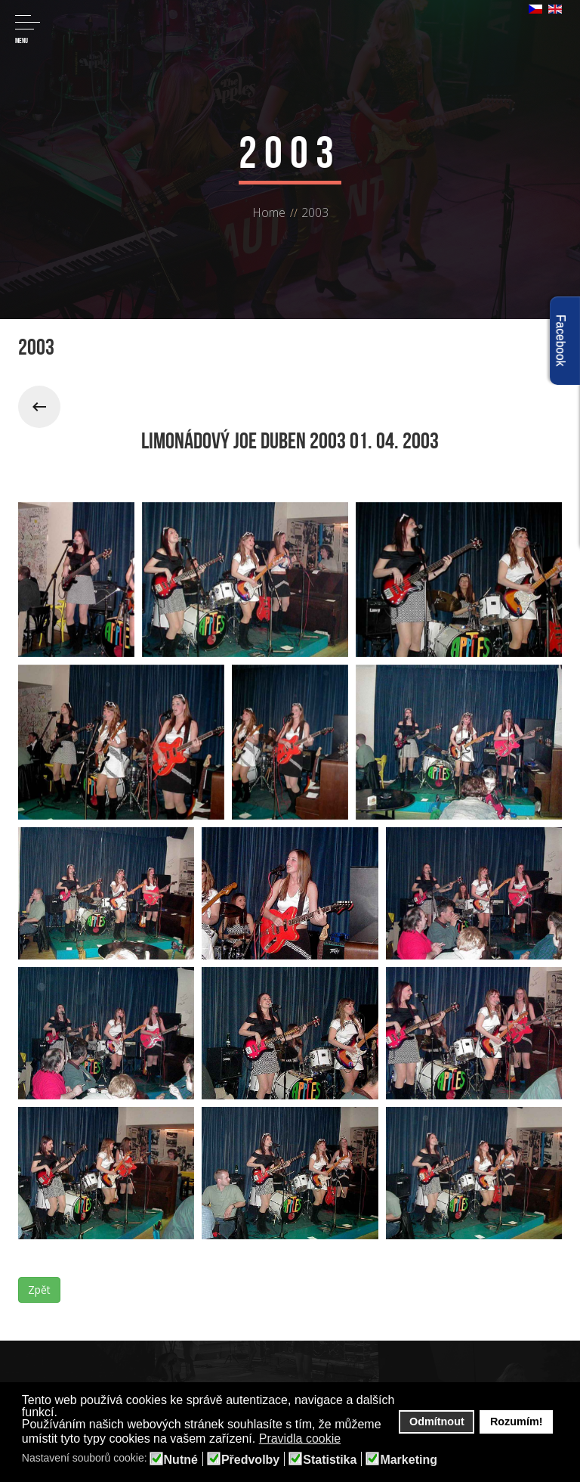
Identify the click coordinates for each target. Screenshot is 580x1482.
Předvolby (250, 1460)
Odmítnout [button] (436, 1421)
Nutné (181, 1460)
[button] (351, 1439)
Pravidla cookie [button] (300, 1438)
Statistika (329, 1460)
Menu (27, 30)
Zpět (39, 1289)
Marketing (408, 1460)
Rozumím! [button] (516, 1421)
